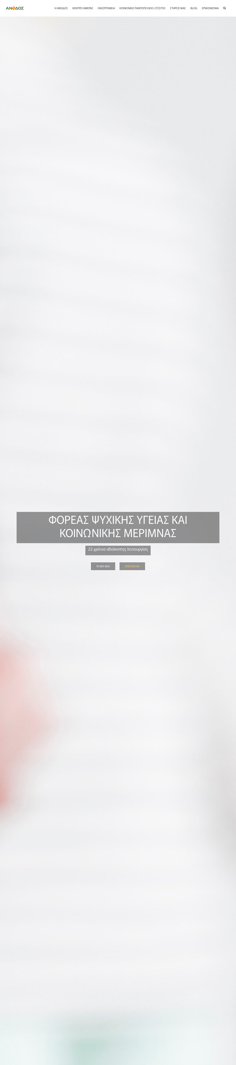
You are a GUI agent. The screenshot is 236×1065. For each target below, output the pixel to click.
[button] (224, 7)
